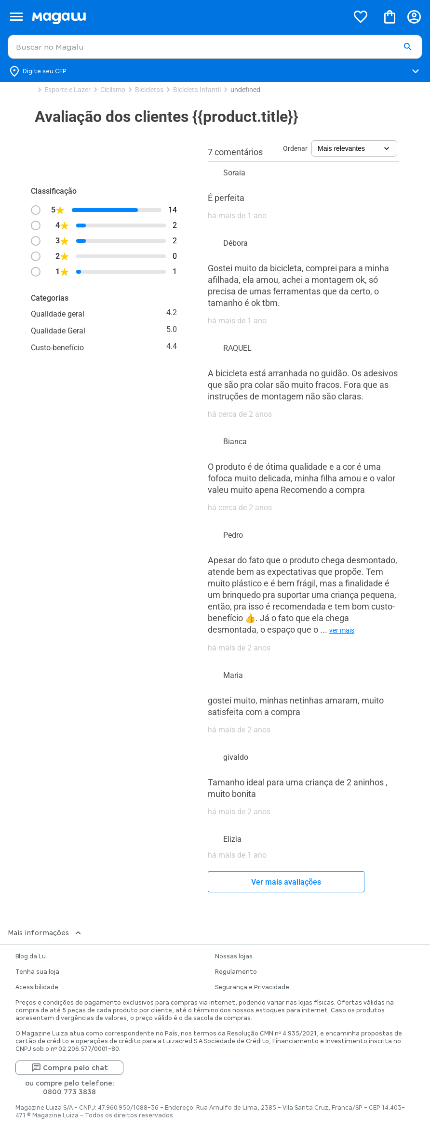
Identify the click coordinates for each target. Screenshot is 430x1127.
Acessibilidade (36, 987)
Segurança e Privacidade (252, 987)
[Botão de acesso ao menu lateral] (16, 16)
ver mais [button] (341, 630)
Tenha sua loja (37, 971)
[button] (408, 47)
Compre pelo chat (69, 1068)
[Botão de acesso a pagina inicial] (186, 16)
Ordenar (295, 148)
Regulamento (236, 971)
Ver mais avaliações (286, 882)
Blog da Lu (30, 956)
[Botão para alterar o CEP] (215, 71)
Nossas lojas (234, 956)
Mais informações (45, 933)
